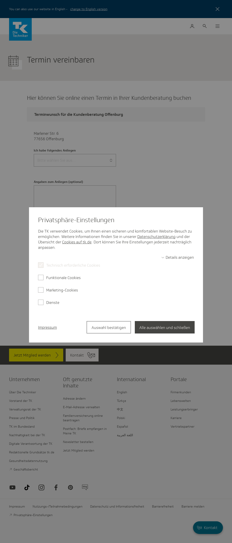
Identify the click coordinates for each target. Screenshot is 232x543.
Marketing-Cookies (62, 290)
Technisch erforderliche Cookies (73, 265)
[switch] (177, 257)
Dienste (52, 302)
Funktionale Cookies (63, 277)
